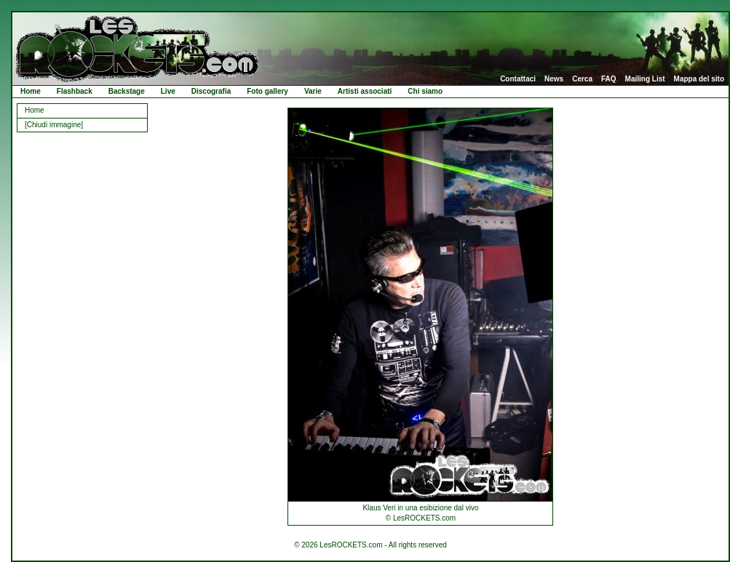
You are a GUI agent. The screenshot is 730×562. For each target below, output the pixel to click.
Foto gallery (267, 91)
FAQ (608, 79)
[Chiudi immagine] (54, 125)
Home (30, 91)
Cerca (582, 79)
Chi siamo (425, 91)
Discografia (211, 91)
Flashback (74, 91)
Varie (313, 91)
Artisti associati (365, 91)
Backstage (126, 91)
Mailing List (645, 79)
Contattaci (518, 79)
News (553, 79)
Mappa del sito (699, 79)
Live (168, 91)
